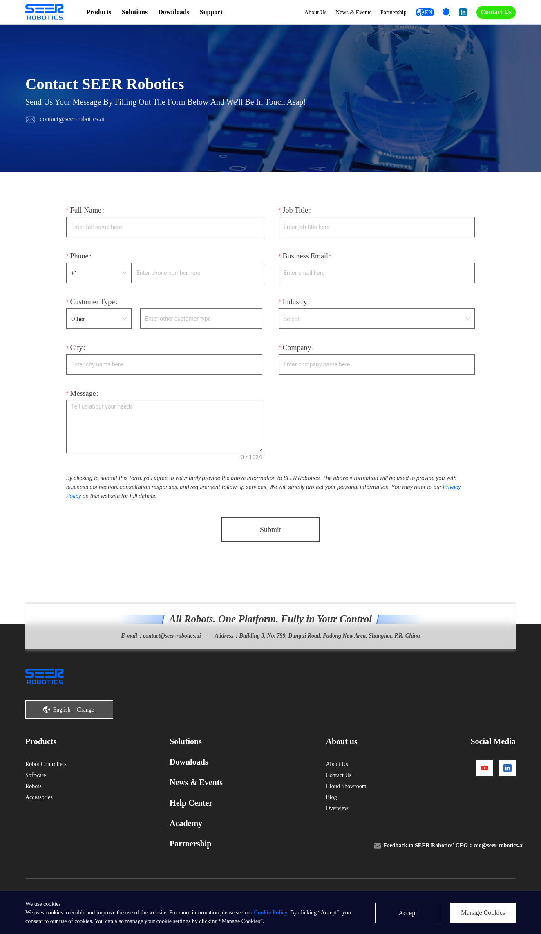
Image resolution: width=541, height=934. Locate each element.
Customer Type (92, 307)
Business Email (305, 262)
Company (296, 353)
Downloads (173, 12)
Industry (294, 307)
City (76, 353)
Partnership (386, 12)
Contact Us (496, 12)
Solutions (135, 12)
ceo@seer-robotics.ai (499, 861)
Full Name (85, 216)
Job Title (295, 216)
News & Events (346, 12)
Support (211, 12)
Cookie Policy (270, 912)
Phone (79, 262)
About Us (308, 12)
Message (83, 399)
